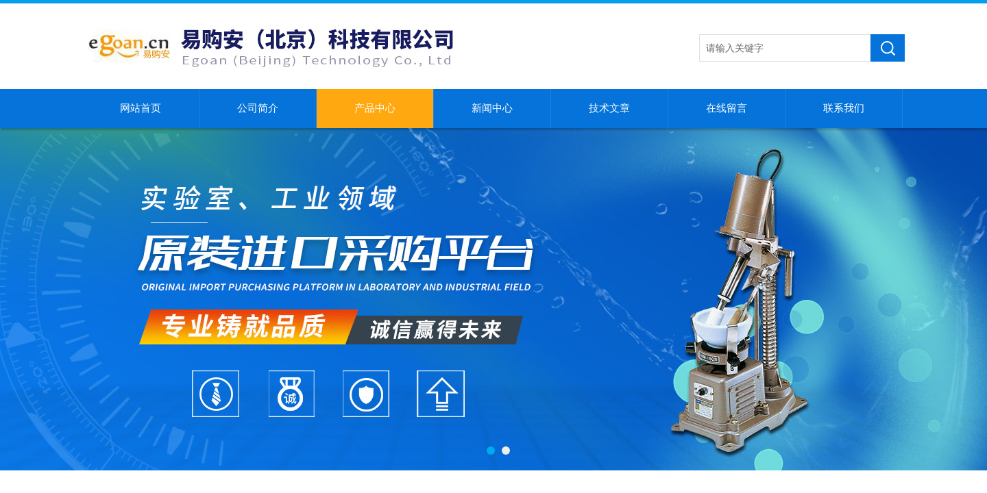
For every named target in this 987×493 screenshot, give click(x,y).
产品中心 (374, 108)
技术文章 (609, 108)
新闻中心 (492, 108)
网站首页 (140, 108)
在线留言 (726, 108)
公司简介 (257, 108)
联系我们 (843, 108)
